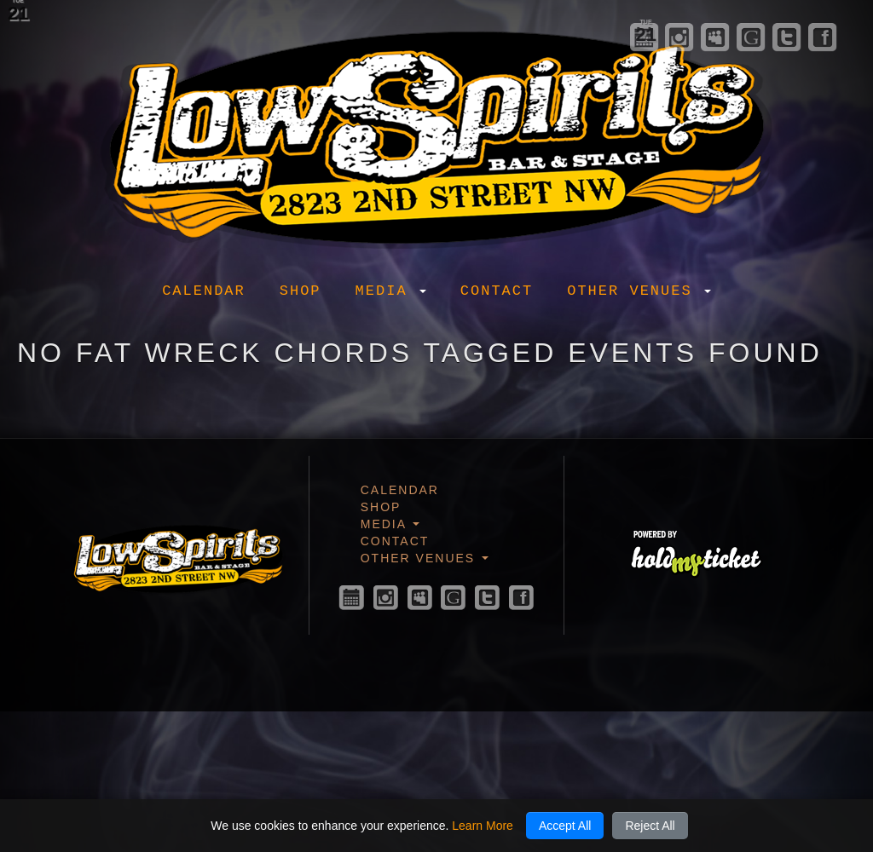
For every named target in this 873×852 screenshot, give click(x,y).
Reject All (649, 825)
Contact (496, 291)
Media (391, 291)
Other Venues (639, 291)
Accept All (565, 825)
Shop (300, 291)
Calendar (204, 291)
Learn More (482, 825)
